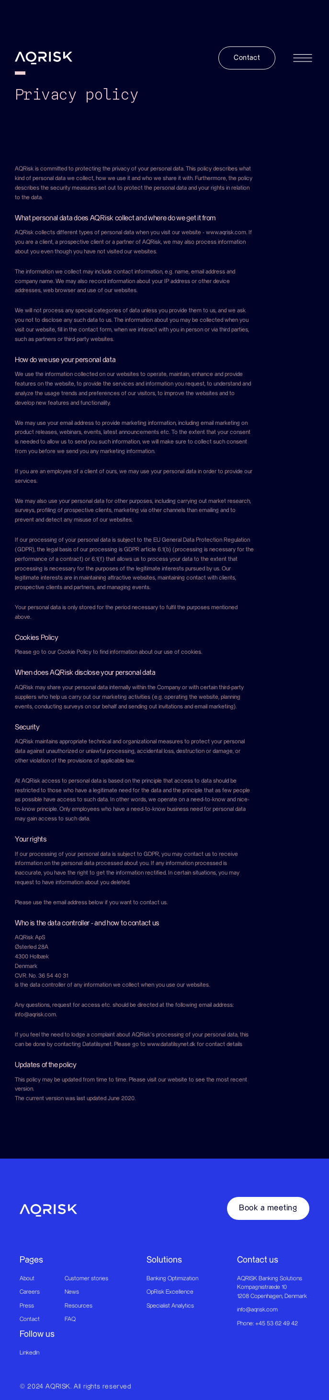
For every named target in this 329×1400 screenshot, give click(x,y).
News (72, 1292)
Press (27, 1306)
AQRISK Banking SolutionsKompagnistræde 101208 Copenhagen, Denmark (272, 1287)
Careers (30, 1292)
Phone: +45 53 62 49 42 (267, 1323)
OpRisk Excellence (170, 1292)
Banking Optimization (172, 1278)
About (27, 1278)
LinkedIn (29, 1352)
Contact (30, 1319)
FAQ (70, 1319)
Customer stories (86, 1278)
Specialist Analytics (170, 1306)
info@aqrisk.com (257, 1309)
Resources (78, 1306)
